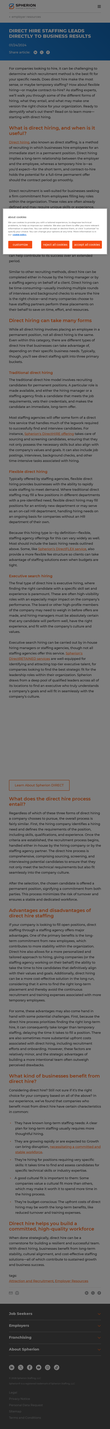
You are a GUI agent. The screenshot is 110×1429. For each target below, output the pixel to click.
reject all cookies (55, 244)
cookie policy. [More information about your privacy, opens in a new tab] (20, 234)
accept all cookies (87, 244)
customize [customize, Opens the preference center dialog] (20, 244)
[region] (55, 231)
